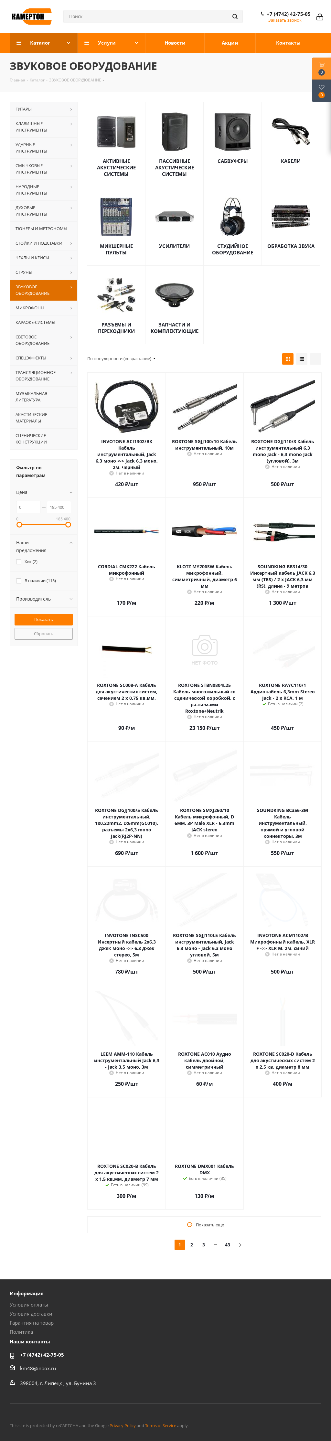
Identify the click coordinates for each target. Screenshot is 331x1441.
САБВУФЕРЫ (233, 161)
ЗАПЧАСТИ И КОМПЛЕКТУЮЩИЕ (174, 327)
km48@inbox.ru (38, 1368)
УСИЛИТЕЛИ (174, 246)
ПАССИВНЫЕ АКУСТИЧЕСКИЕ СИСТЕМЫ (174, 167)
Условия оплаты (29, 1304)
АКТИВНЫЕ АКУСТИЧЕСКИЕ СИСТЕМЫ (116, 167)
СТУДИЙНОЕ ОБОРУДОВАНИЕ (232, 249)
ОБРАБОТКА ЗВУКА (291, 246)
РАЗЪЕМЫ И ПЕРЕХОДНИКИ (116, 327)
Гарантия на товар (32, 1322)
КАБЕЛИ (291, 161)
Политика (21, 1332)
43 (227, 1245)
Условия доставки (31, 1313)
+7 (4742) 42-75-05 (289, 14)
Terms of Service (160, 1425)
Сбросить (43, 633)
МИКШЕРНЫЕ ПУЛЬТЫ (116, 249)
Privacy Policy (123, 1425)
